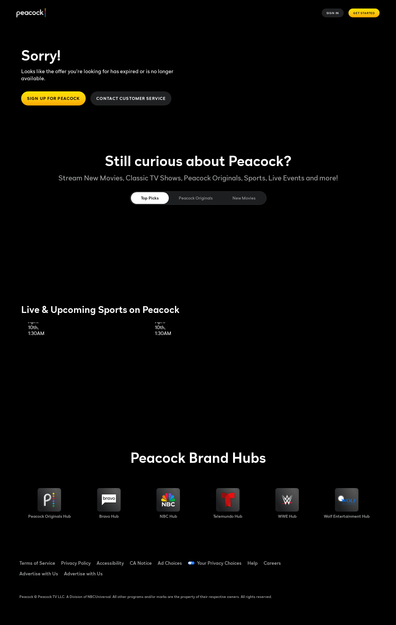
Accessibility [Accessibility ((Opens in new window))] (110, 563)
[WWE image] (287, 503)
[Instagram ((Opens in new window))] (369, 559)
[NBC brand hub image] (168, 503)
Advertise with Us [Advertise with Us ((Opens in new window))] (38, 574)
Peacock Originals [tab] (196, 197)
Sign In (332, 13)
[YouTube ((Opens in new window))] (353, 559)
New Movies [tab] (243, 197)
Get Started (364, 13)
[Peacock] (31, 13)
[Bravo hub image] (109, 503)
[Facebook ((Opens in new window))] (323, 559)
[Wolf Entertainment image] (347, 503)
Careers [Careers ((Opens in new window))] (272, 563)
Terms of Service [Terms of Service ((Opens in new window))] (37, 563)
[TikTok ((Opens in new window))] (338, 559)
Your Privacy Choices (219, 563)
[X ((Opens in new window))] (323, 576)
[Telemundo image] (227, 503)
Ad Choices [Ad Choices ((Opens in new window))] (170, 563)
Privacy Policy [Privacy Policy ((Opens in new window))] (76, 563)
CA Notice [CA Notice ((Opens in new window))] (141, 563)
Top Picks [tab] (150, 197)
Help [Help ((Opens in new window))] (252, 563)
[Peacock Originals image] (49, 503)
